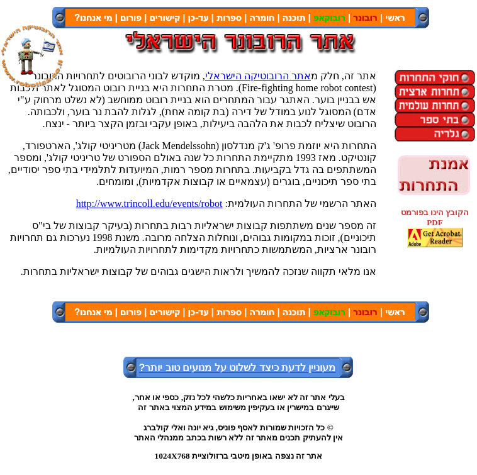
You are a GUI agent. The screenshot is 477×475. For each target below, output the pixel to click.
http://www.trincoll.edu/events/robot (149, 203)
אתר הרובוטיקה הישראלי (258, 75)
